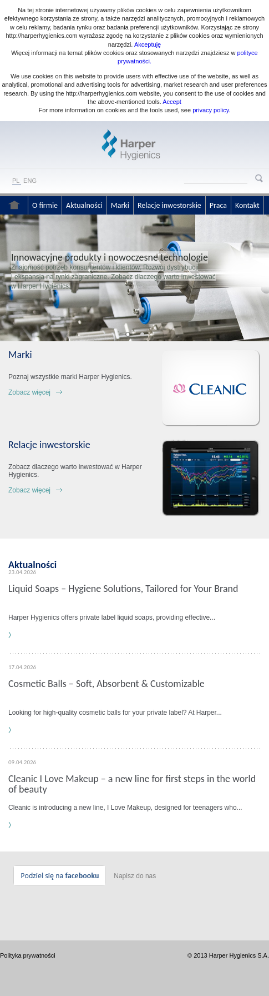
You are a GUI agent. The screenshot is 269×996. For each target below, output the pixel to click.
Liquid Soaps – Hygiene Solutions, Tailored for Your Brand (123, 588)
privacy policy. (210, 110)
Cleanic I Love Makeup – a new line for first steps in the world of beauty (132, 784)
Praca (218, 205)
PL (15, 180)
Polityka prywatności (27, 955)
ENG (30, 180)
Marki (120, 205)
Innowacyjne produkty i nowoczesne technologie (109, 257)
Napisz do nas (135, 876)
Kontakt (247, 205)
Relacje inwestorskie (169, 205)
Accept (172, 101)
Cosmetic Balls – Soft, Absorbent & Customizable (106, 684)
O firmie (45, 205)
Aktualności (84, 205)
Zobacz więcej (29, 392)
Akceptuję (147, 44)
